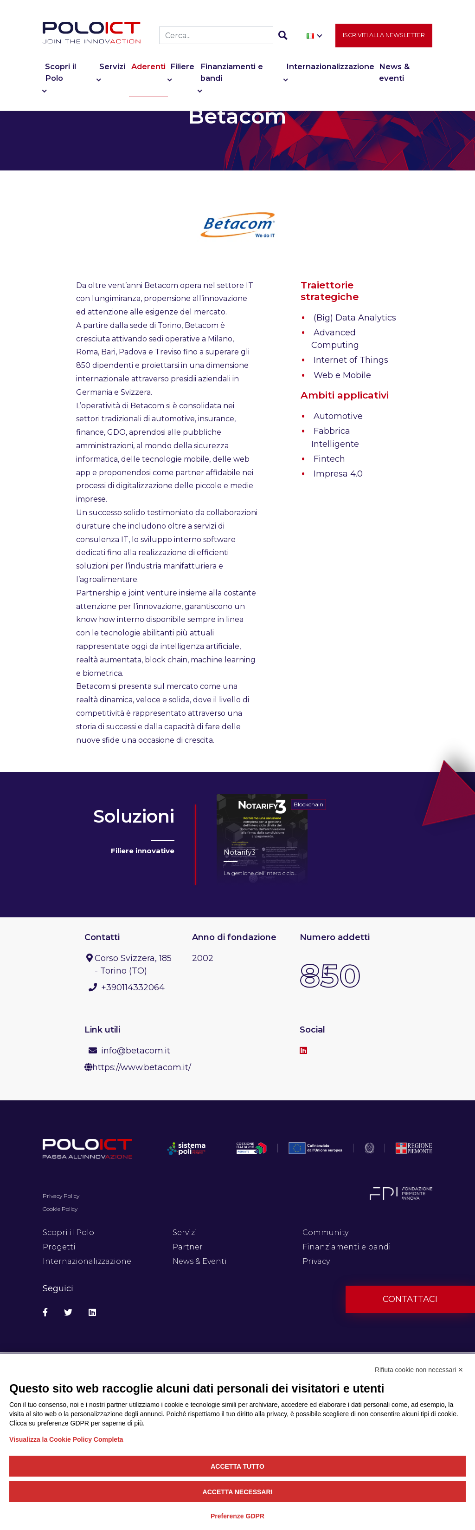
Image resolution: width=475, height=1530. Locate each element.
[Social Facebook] (45, 1313)
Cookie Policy (60, 1208)
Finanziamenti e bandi (231, 72)
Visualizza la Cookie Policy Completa (66, 1439)
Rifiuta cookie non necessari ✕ (419, 1369)
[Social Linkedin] (92, 1313)
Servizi (112, 67)
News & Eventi (200, 1261)
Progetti (59, 1246)
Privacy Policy (61, 1195)
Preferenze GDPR (237, 1516)
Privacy (316, 1261)
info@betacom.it (135, 1051)
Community (325, 1232)
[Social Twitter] (68, 1313)
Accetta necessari (238, 1492)
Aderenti (148, 67)
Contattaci (410, 1299)
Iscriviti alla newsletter (384, 35)
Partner (188, 1246)
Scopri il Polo (60, 72)
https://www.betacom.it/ (141, 1067)
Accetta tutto (237, 1466)
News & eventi (394, 72)
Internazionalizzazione (330, 67)
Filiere (182, 67)
